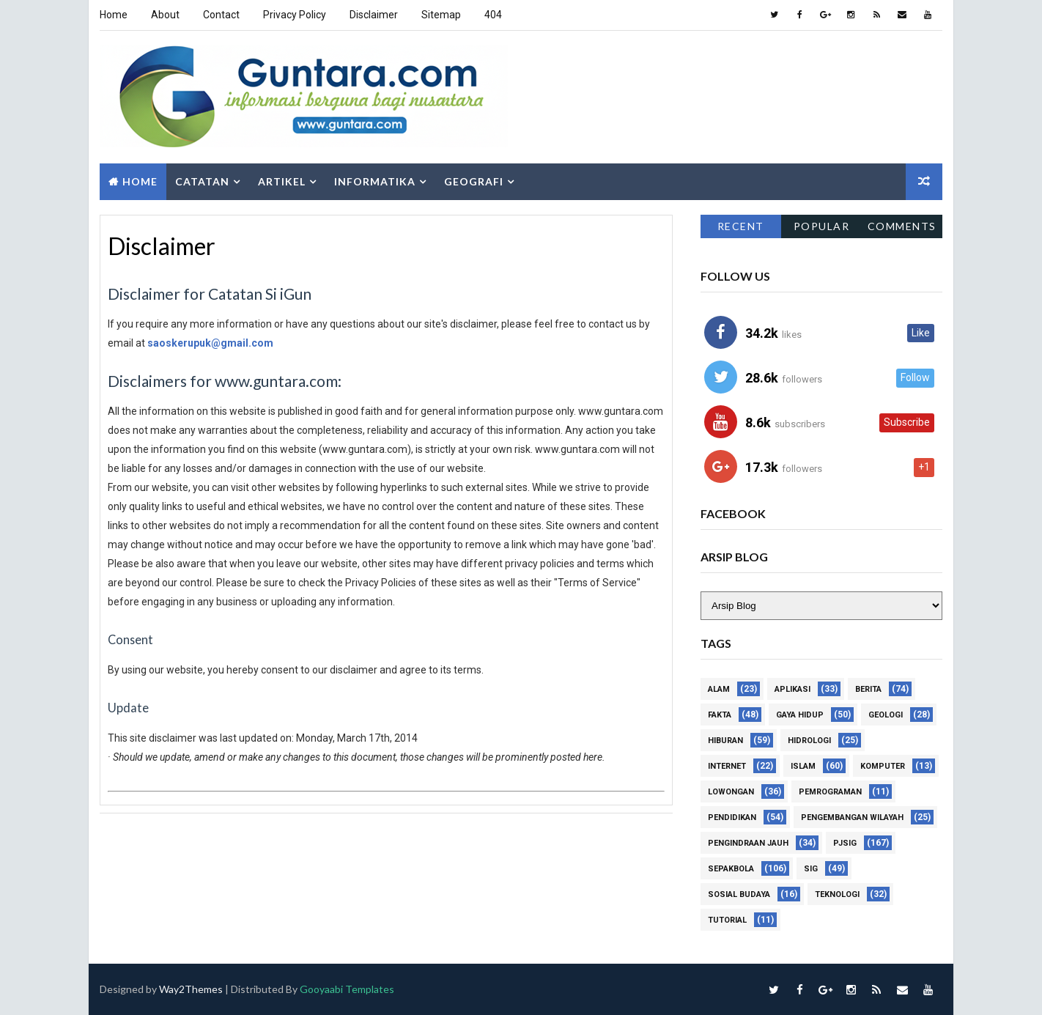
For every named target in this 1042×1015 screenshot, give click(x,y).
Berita (868, 689)
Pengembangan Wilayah (852, 817)
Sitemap (441, 15)
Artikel (282, 181)
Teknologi (837, 894)
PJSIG (845, 843)
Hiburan (725, 740)
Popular (822, 226)
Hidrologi (809, 740)
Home (114, 15)
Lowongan (731, 792)
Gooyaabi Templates (347, 989)
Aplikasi (792, 689)
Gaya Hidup (800, 715)
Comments (902, 226)
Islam (803, 766)
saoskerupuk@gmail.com (210, 343)
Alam (719, 689)
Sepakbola (731, 869)
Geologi (885, 715)
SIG (811, 869)
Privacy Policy (294, 15)
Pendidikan (732, 817)
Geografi (473, 181)
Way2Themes (191, 989)
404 (493, 15)
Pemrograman (830, 792)
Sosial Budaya (739, 894)
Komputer (882, 766)
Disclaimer (374, 15)
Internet (727, 766)
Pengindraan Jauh (748, 843)
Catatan (202, 181)
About (165, 15)
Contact (221, 15)
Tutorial (727, 920)
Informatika (374, 181)
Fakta (719, 715)
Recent (740, 226)
